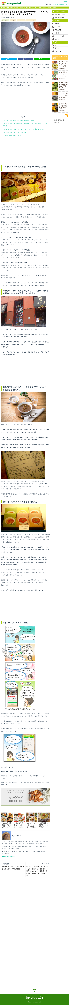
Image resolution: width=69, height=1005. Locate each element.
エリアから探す (58, 18)
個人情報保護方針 (58, 120)
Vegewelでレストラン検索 (12, 135)
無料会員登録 (63, 4)
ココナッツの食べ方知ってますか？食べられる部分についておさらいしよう (63, 85)
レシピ (55, 33)
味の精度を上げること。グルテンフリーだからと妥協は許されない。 (25, 129)
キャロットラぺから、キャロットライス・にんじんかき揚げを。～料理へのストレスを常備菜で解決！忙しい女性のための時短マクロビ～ (37, 871)
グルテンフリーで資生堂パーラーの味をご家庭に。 (19, 120)
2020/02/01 (62, 78)
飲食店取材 (5, 20)
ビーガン (12, 20)
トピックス (56, 27)
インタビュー (57, 39)
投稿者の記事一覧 (9, 856)
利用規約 (56, 122)
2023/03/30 (62, 99)
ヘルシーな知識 (58, 36)
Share (27, 59)
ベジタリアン (21, 20)
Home (3, 7)
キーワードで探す (58, 15)
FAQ (54, 45)
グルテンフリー (31, 20)
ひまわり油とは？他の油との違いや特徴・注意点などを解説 (63, 106)
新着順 (55, 24)
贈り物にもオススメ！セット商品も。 (15, 132)
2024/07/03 (62, 68)
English (65, 1)
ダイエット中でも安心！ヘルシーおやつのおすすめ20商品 (63, 64)
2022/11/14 (62, 110)
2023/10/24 (62, 89)
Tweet (10, 59)
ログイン (55, 4)
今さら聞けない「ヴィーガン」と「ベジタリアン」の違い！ (63, 74)
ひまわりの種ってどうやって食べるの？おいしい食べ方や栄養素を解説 (63, 95)
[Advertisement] (25, 101)
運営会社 (56, 48)
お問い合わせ (57, 51)
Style (7, 7)
